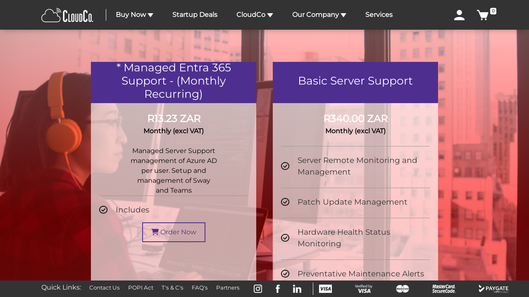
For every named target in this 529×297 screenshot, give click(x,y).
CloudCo (254, 15)
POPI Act (140, 287)
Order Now (173, 232)
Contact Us (104, 287)
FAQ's (200, 287)
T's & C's (172, 287)
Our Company (319, 15)
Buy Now (134, 15)
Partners (228, 287)
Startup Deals (194, 15)
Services (379, 15)
